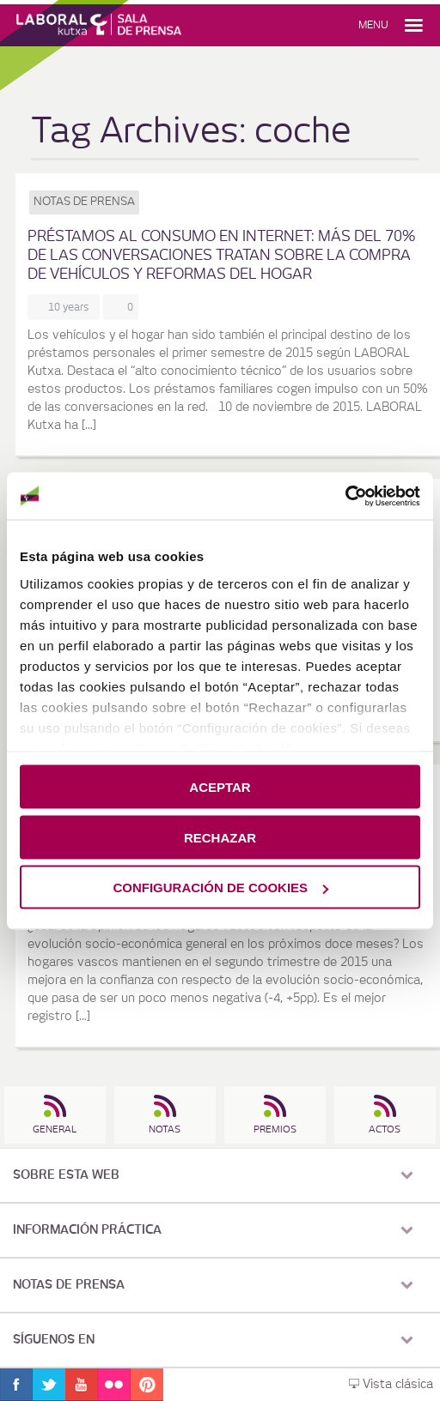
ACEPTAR (219, 787)
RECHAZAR (220, 837)
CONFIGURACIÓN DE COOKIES (220, 887)
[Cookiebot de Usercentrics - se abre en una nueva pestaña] (345, 496)
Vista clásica (391, 1385)
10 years (71, 307)
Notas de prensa (84, 202)
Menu (373, 25)
